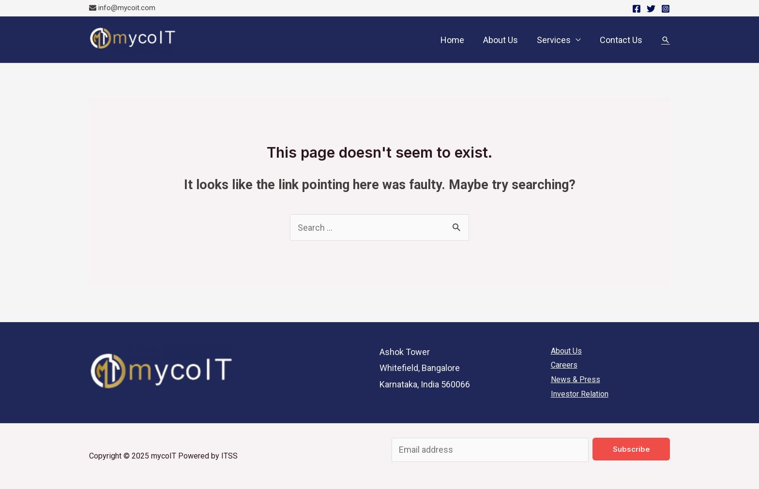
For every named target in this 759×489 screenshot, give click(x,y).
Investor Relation (579, 394)
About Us (503, 40)
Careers (564, 365)
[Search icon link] (665, 39)
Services (556, 40)
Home (457, 40)
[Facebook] (636, 8)
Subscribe (631, 449)
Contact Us (621, 40)
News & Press (575, 379)
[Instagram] (665, 8)
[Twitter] (651, 8)
